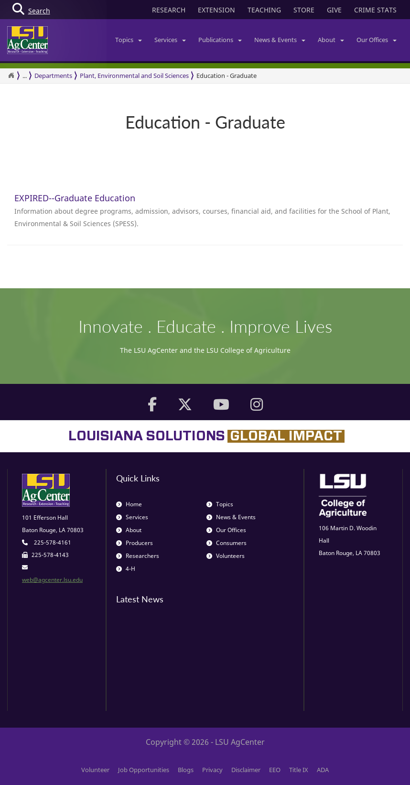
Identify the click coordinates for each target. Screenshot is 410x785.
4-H (125, 569)
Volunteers (225, 556)
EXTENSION (216, 9)
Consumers (226, 543)
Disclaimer (245, 769)
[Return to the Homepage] (11, 75)
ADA (323, 769)
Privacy (212, 769)
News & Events (279, 39)
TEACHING (264, 9)
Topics (128, 39)
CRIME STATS (375, 9)
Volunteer (95, 769)
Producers (134, 543)
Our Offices (376, 39)
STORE (303, 9)
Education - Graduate (226, 75)
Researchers (137, 556)
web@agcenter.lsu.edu (52, 580)
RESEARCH (168, 9)
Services (170, 39)
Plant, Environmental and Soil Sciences (134, 75)
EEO (275, 769)
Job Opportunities (143, 769)
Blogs (186, 769)
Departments (53, 75)
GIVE (334, 9)
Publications (220, 39)
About (331, 39)
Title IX (298, 769)
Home (129, 504)
